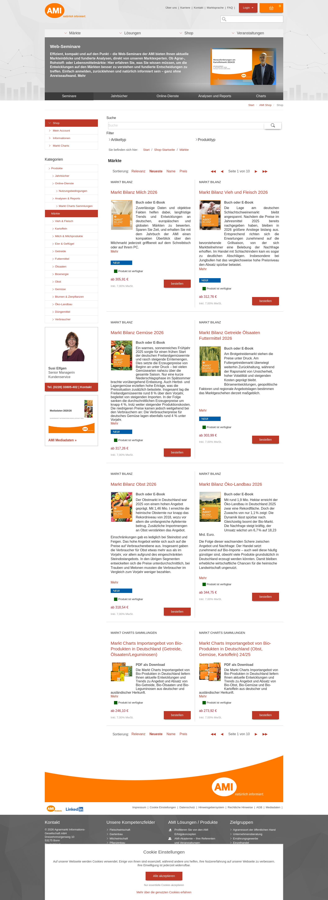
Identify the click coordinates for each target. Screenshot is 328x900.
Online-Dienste (168, 96)
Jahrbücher (119, 96)
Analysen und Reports (214, 96)
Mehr (114, 251)
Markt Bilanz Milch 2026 (134, 192)
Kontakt (198, 7)
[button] (72, 33)
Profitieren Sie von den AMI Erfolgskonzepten (189, 832)
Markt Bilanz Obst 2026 (133, 484)
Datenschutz (187, 807)
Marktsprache (215, 7)
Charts (261, 96)
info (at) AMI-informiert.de (70, 855)
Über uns (171, 7)
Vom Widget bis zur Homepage (192, 895)
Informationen (59, 138)
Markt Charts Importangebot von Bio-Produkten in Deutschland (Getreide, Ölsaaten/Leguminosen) (147, 649)
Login (248, 7)
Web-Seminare (65, 46)
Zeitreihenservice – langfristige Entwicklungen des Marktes (191, 884)
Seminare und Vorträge (187, 890)
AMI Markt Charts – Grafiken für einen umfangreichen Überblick (192, 866)
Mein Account (59, 130)
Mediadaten (273, 807)
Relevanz (138, 171)
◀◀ (213, 171)
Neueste (156, 171)
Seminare (69, 96)
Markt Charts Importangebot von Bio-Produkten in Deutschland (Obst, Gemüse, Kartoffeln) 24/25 (235, 649)
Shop (53, 123)
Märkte (184, 149)
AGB (259, 807)
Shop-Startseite (164, 149)
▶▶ (265, 171)
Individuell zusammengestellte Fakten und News (191, 849)
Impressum (139, 807)
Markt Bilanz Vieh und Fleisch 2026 (233, 192)
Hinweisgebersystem (211, 807)
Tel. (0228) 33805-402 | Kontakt (69, 387)
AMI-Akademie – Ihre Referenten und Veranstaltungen (193, 840)
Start (146, 149)
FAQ (230, 7)
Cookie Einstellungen (163, 807)
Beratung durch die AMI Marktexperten (187, 858)
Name (171, 171)
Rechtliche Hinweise (240, 807)
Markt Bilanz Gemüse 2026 (137, 332)
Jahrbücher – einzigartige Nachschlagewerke (188, 875)
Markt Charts (58, 145)
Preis (183, 171)
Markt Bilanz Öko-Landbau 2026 (230, 484)
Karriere (185, 7)
